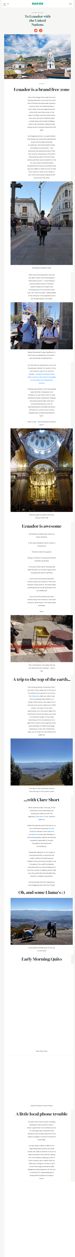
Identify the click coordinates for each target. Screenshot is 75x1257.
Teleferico (35, 696)
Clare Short (40, 816)
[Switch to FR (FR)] (8, 3)
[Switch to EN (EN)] (4, 3)
